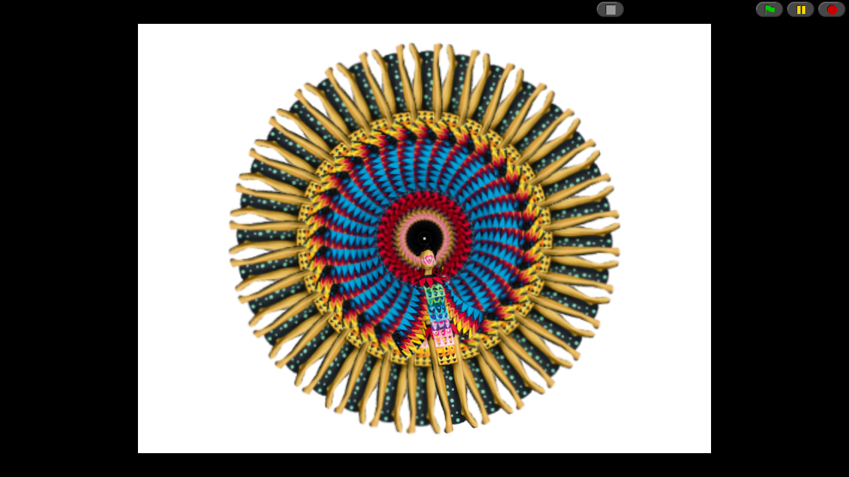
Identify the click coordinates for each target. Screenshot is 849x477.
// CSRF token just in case (424, 238)
